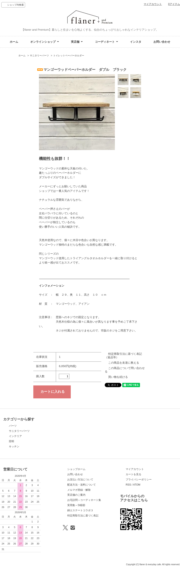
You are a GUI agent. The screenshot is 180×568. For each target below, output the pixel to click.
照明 (11, 441)
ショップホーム (76, 469)
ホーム (14, 41)
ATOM (136, 484)
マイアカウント (153, 4)
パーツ (13, 425)
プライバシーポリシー (139, 479)
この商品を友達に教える (123, 362)
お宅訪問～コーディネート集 (84, 500)
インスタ (135, 41)
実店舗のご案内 (76, 494)
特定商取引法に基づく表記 (82, 515)
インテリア (15, 436)
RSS (128, 484)
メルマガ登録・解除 (79, 489)
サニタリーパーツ (39, 55)
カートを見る (133, 474)
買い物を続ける (118, 377)
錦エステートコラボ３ (80, 510)
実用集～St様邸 (76, 505)
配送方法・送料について (81, 484)
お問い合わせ (161, 41)
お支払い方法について (80, 479)
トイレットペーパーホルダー (68, 55)
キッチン (14, 446)
